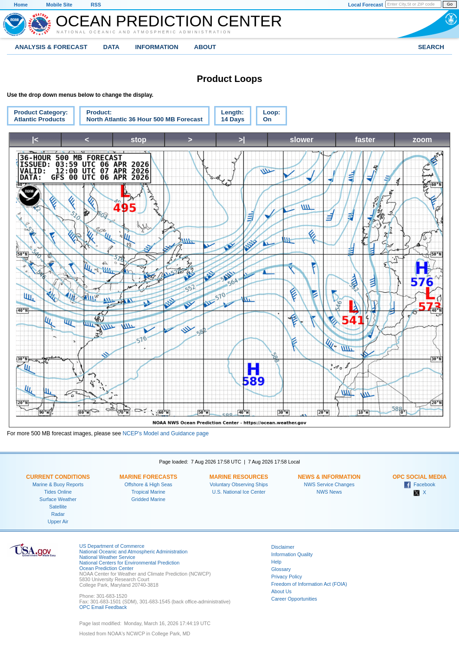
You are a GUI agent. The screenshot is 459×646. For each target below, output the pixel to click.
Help (276, 561)
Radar (57, 514)
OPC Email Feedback (103, 607)
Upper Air (58, 521)
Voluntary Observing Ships (239, 484)
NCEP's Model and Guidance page (165, 433)
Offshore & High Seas (148, 484)
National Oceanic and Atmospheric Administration (144, 32)
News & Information (329, 477)
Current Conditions (57, 477)
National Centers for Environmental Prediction (129, 562)
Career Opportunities (294, 599)
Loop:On (268, 117)
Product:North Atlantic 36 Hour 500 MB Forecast (141, 117)
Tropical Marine (148, 492)
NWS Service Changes (329, 484)
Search (431, 47)
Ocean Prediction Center (169, 21)
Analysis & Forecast (51, 47)
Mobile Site (59, 4)
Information (156, 47)
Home (21, 4)
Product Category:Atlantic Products (37, 117)
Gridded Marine (148, 499)
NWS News (329, 492)
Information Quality (291, 554)
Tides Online (57, 492)
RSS (96, 4)
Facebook (419, 484)
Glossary (281, 569)
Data (111, 47)
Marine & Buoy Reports (57, 484)
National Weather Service (107, 557)
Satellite (58, 506)
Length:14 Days (229, 117)
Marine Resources (239, 477)
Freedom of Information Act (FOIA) (309, 584)
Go (450, 4)
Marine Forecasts (149, 477)
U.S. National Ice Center (239, 492)
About (205, 47)
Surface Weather (57, 499)
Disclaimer (282, 547)
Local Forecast (365, 4)
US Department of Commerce (111, 546)
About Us (281, 591)
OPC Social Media (419, 477)
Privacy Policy (286, 576)
